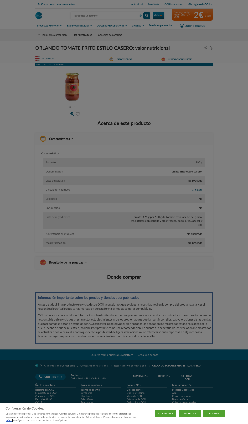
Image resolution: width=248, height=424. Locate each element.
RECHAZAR (190, 413)
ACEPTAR (214, 413)
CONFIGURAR (165, 413)
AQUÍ (9, 420)
